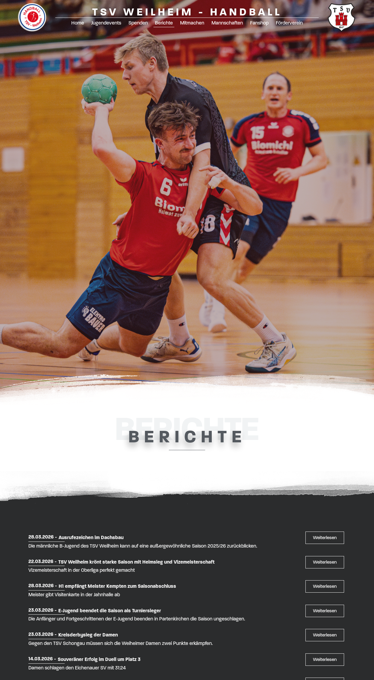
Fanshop (259, 23)
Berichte (164, 23)
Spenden (138, 23)
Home (77, 23)
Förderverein (289, 23)
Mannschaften (227, 23)
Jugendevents (106, 23)
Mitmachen (192, 23)
